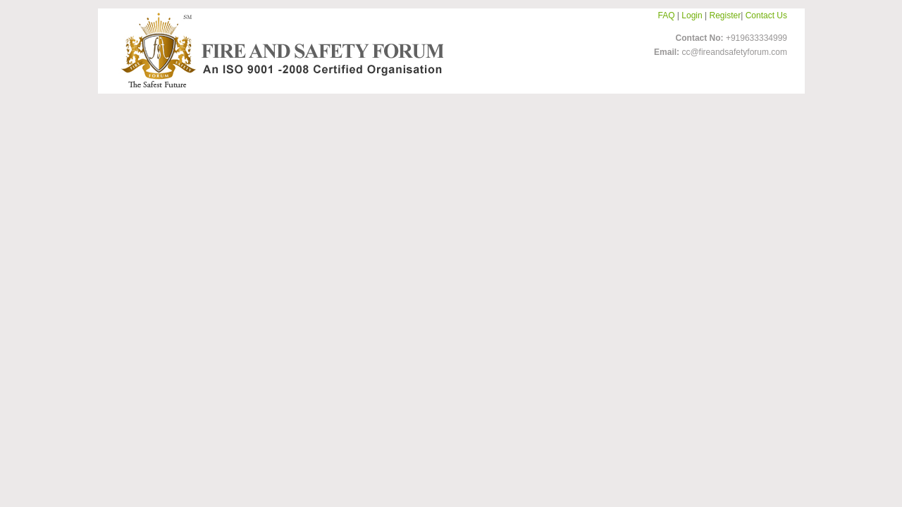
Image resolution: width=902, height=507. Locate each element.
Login (691, 15)
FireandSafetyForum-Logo (278, 50)
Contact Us (766, 15)
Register (725, 15)
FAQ (666, 15)
